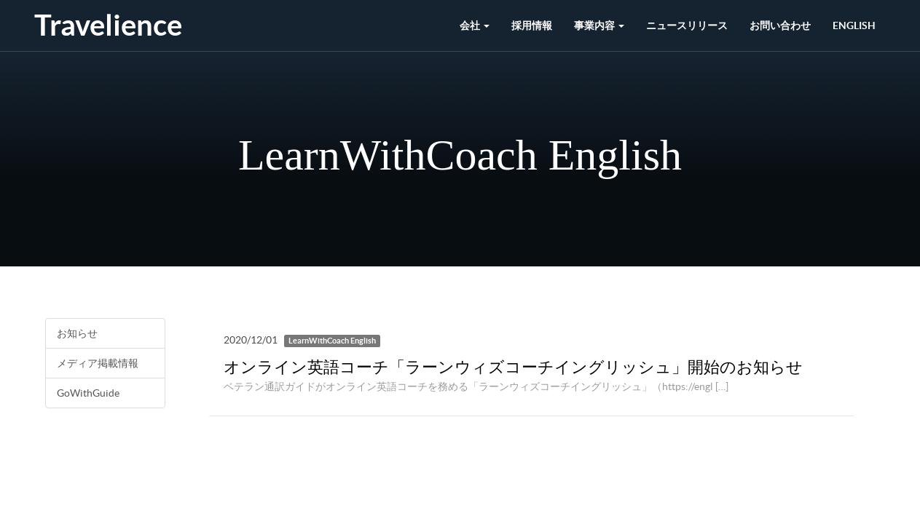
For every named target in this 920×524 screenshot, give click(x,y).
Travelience (108, 25)
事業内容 (599, 25)
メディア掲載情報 (97, 363)
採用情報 (531, 25)
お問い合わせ (780, 25)
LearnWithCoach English (332, 340)
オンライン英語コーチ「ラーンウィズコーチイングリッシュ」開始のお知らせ (513, 367)
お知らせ (77, 333)
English (854, 25)
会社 (475, 25)
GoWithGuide (88, 393)
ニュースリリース (687, 25)
